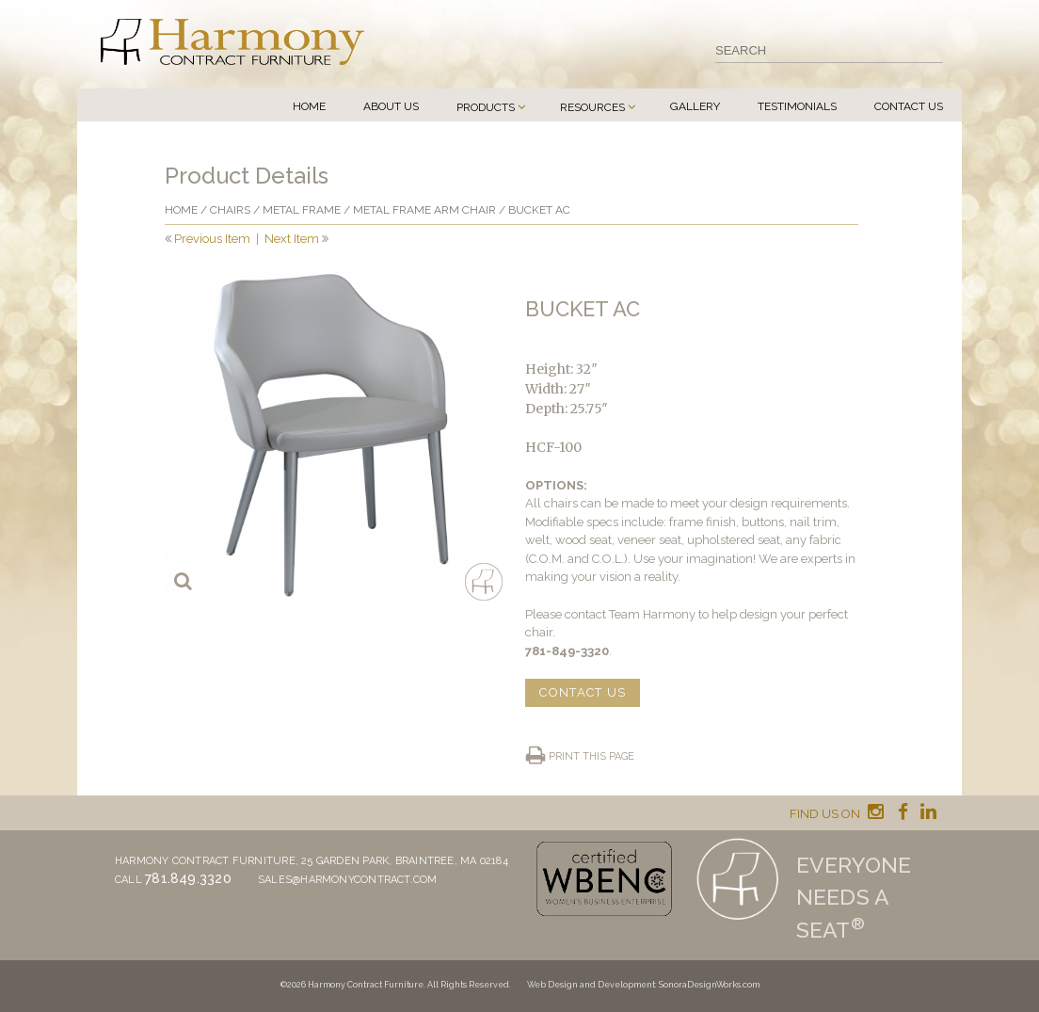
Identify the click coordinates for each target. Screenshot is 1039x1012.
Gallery (695, 106)
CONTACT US (582, 692)
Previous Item (212, 239)
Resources (592, 107)
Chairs (230, 210)
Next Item (291, 239)
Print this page (591, 756)
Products (485, 107)
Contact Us (908, 106)
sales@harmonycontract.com (348, 880)
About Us (391, 106)
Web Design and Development (591, 984)
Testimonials (797, 106)
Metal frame (302, 210)
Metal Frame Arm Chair (424, 210)
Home (309, 106)
